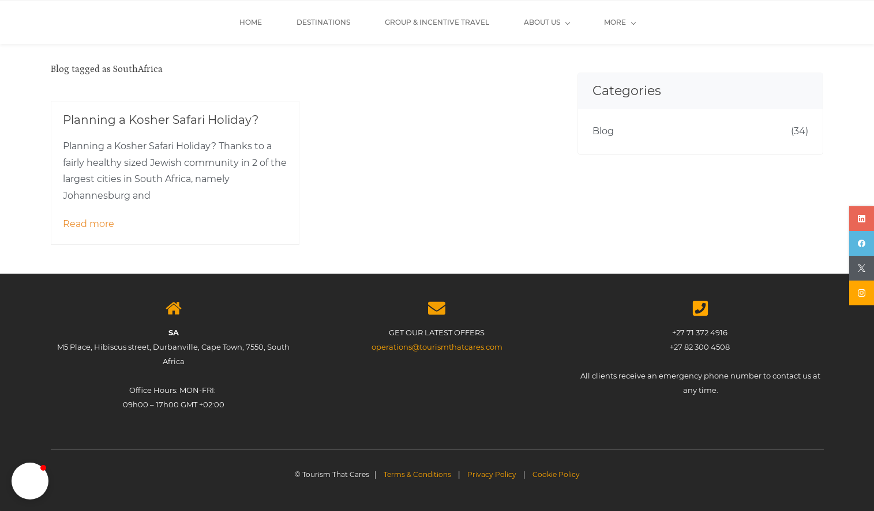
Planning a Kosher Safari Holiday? (160, 120)
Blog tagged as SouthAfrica (107, 69)
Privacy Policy (491, 474)
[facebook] (861, 243)
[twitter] (861, 268)
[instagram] (861, 293)
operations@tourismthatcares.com (437, 346)
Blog (603, 131)
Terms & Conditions (417, 474)
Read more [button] (88, 223)
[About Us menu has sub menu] (391, 22)
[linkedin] (861, 218)
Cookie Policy (556, 474)
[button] (30, 481)
